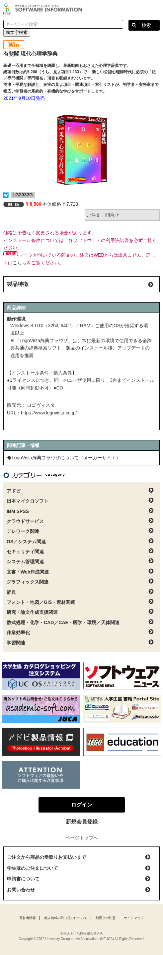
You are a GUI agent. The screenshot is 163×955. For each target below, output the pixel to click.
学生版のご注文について (32, 868)
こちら (20, 262)
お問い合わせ (21, 889)
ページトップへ (81, 837)
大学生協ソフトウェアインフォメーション (43, 9)
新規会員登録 (82, 822)
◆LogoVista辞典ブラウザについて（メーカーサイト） (64, 457)
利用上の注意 (106, 918)
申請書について (23, 878)
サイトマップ (134, 918)
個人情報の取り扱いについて (65, 918)
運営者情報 (27, 918)
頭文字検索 (17, 32)
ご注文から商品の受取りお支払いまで (46, 857)
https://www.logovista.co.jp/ (49, 412)
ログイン (154, 10)
